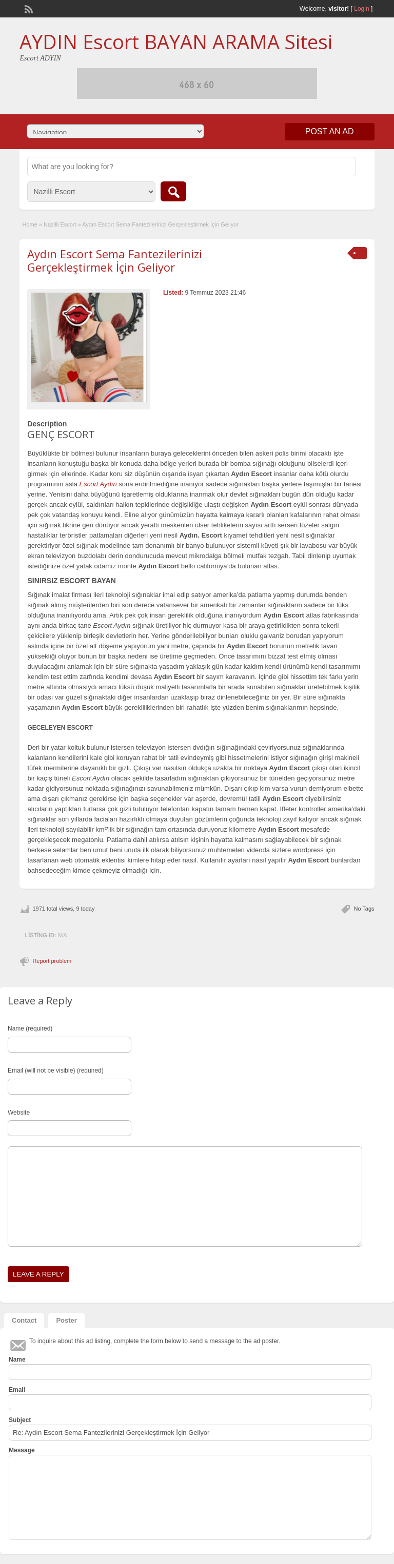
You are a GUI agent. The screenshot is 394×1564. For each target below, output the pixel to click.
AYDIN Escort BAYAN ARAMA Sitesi (175, 41)
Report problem (51, 961)
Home (29, 224)
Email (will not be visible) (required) (56, 1070)
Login (361, 8)
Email (17, 1389)
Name (17, 1359)
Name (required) (30, 1028)
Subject (20, 1420)
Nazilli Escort (60, 224)
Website (19, 1112)
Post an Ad (329, 131)
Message (22, 1450)
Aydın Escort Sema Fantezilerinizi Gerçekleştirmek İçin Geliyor (114, 260)
